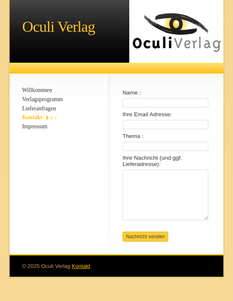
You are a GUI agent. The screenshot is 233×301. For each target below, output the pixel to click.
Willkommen (37, 90)
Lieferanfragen (39, 108)
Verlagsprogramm (42, 99)
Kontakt (32, 117)
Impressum (34, 126)
